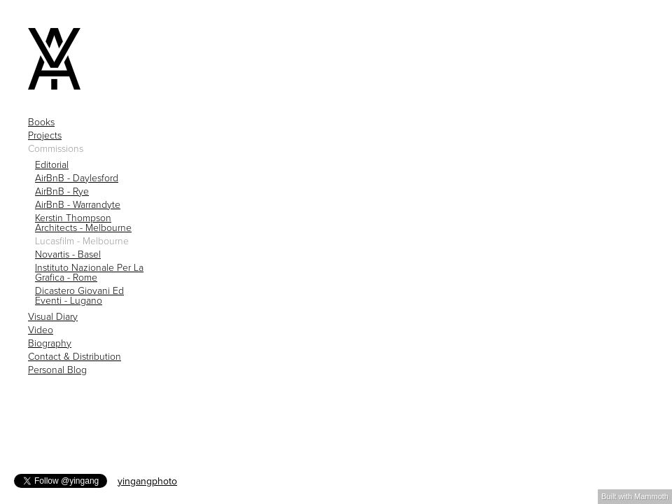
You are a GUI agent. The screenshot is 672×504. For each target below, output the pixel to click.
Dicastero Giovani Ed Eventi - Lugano (79, 296)
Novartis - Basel (68, 255)
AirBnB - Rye (62, 192)
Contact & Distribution (74, 357)
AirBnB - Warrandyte (77, 205)
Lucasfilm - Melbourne (82, 241)
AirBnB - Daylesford (76, 178)
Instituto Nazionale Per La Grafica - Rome (89, 273)
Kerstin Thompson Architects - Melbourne (83, 223)
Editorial (52, 165)
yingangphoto (147, 481)
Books (41, 122)
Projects (45, 136)
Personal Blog (57, 370)
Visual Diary (53, 317)
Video (40, 330)
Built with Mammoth (634, 496)
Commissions (55, 149)
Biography (49, 344)
